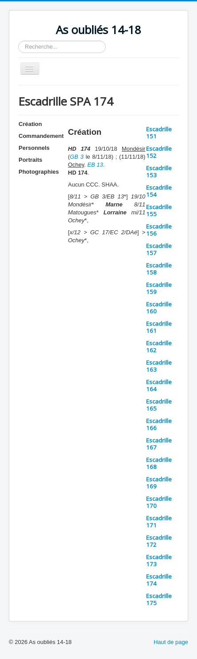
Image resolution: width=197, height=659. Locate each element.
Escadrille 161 (159, 327)
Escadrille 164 (159, 385)
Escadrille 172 (159, 541)
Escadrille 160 (159, 307)
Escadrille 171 (159, 521)
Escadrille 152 (159, 152)
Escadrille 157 (159, 249)
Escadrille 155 (159, 210)
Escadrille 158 (159, 268)
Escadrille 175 (159, 599)
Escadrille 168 (159, 463)
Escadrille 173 (159, 560)
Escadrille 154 (159, 190)
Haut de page (171, 642)
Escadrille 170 (159, 502)
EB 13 (95, 164)
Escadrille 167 (159, 443)
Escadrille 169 (159, 482)
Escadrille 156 (159, 229)
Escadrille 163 (159, 365)
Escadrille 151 (159, 132)
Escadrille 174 (159, 579)
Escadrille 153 (159, 171)
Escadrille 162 (159, 346)
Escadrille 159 (159, 288)
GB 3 (77, 156)
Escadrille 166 (159, 424)
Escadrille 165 (159, 404)
